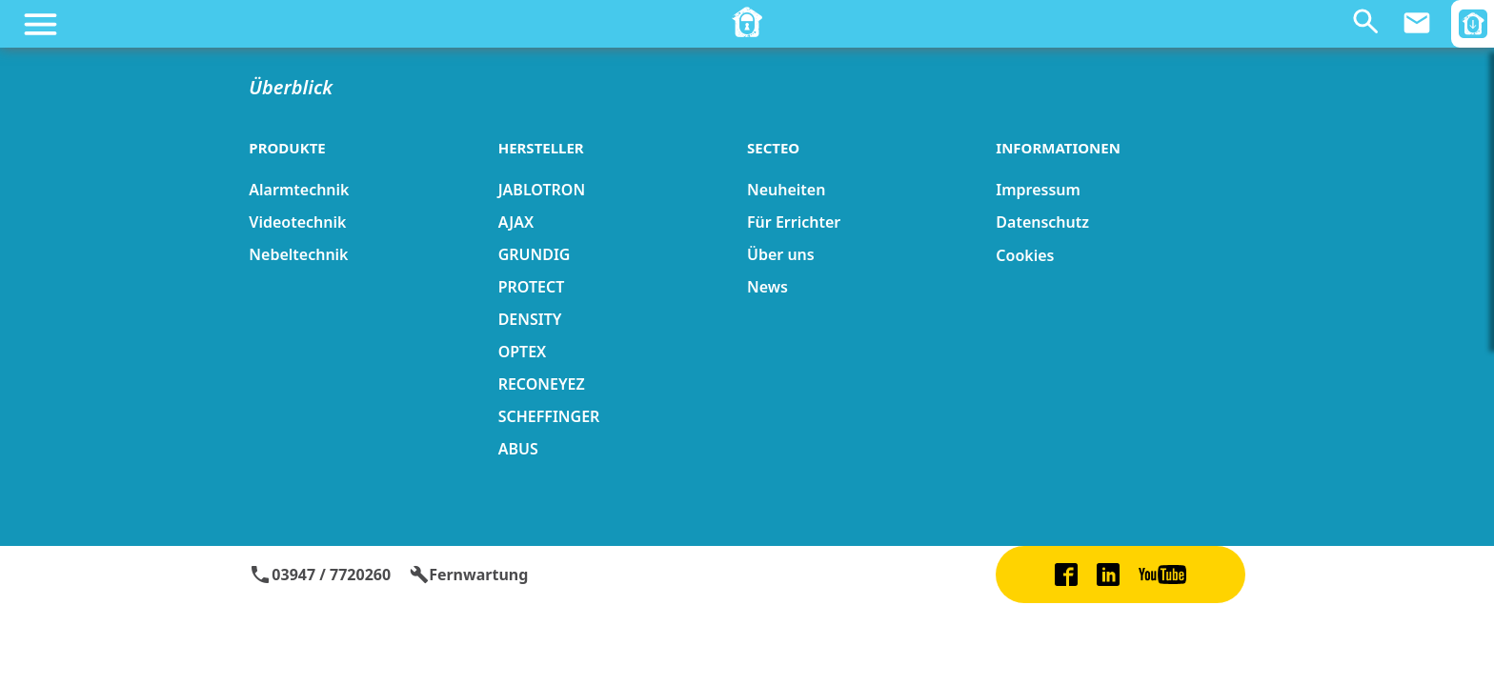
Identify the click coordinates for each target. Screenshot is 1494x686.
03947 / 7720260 (320, 574)
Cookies (1025, 255)
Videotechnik (297, 222)
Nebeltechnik (298, 254)
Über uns (781, 254)
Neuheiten (786, 189)
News (767, 286)
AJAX (516, 222)
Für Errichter (793, 222)
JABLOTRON (541, 189)
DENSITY (530, 319)
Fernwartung (469, 574)
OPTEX (522, 351)
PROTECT (531, 286)
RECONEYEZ (541, 383)
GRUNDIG (534, 254)
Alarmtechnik (299, 189)
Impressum (1038, 189)
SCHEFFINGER (549, 416)
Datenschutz (1042, 222)
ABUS (518, 448)
